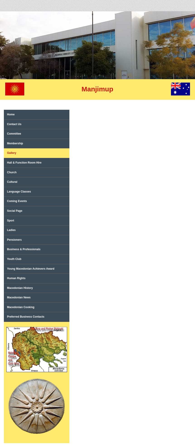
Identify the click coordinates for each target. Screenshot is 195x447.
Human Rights (16, 278)
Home (11, 114)
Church (12, 172)
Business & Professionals (23, 249)
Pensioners (14, 239)
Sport (10, 220)
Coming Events (17, 201)
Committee (14, 133)
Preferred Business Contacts (25, 316)
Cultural (12, 181)
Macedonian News (19, 297)
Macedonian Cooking (20, 307)
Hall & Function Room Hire (24, 162)
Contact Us (14, 124)
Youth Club (14, 259)
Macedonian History (20, 288)
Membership (15, 143)
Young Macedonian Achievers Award (30, 268)
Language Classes (19, 191)
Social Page (14, 210)
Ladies (11, 230)
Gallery (11, 153)
